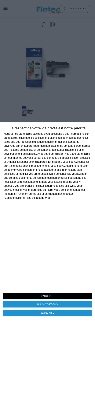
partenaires (25, 133)
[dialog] (47, 264)
